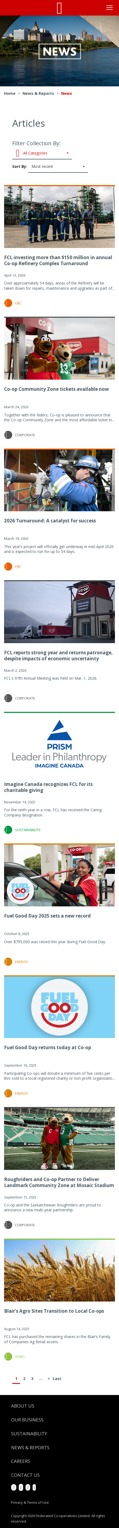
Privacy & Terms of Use (30, 1502)
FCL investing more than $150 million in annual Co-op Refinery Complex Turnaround (58, 260)
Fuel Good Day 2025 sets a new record (47, 916)
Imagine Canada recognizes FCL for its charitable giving (48, 787)
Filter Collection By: (42, 149)
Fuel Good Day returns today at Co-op (47, 1047)
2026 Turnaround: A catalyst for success (50, 521)
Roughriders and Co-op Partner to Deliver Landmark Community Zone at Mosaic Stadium (59, 1182)
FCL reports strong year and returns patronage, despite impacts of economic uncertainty (58, 655)
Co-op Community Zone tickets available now (56, 389)
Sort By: (50, 167)
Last (57, 1378)
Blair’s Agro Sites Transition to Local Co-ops (54, 1311)
